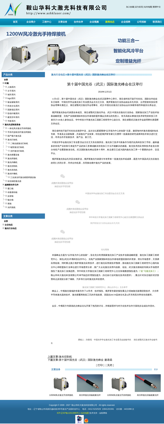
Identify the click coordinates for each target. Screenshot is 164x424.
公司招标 (141, 21)
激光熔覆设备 (10, 154)
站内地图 (148, 7)
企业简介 (31, 21)
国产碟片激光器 (11, 135)
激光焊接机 (9, 158)
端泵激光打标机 (13, 146)
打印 (100, 365)
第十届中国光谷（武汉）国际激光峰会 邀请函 (85, 359)
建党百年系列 (10, 116)
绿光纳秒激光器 (11, 180)
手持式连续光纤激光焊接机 (16, 131)
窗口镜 (7, 188)
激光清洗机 (9, 169)
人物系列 (8, 86)
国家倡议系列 (10, 109)
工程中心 (46, 21)
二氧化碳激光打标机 (15, 143)
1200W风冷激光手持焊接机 (61, 395)
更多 (158, 369)
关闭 (109, 365)
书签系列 (8, 120)
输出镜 (7, 199)
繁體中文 (157, 7)
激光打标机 (9, 139)
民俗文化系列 (10, 105)
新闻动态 (109, 21)
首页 (15, 21)
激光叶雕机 (9, 173)
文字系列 (8, 90)
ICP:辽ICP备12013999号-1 (68, 413)
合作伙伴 (78, 21)
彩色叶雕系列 (10, 113)
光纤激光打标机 (13, 150)
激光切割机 (9, 165)
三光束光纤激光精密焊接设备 (19, 177)
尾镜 (6, 203)
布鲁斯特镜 (9, 191)
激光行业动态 (58, 74)
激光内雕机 (9, 161)
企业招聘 (125, 21)
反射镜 (7, 195)
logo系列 (8, 98)
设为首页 (139, 7)
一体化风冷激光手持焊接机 (16, 128)
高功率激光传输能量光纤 (90, 395)
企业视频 (94, 21)
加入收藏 (130, 7)
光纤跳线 (8, 207)
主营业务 (62, 21)
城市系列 (8, 94)
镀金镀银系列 (10, 101)
